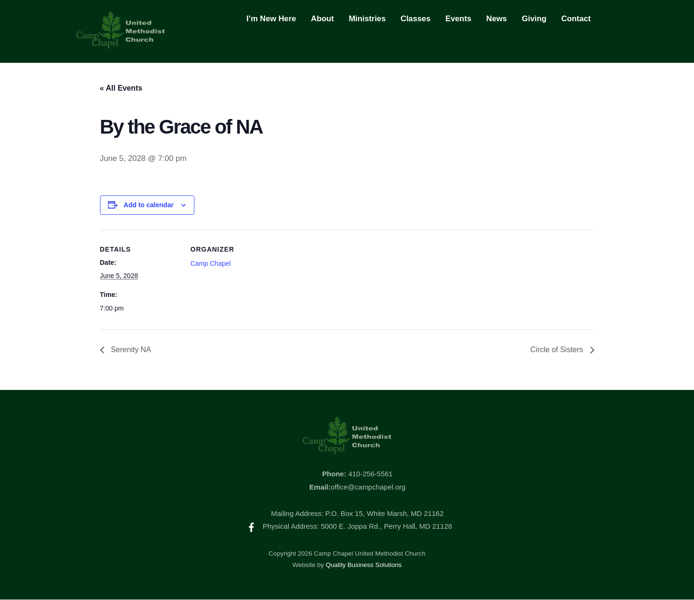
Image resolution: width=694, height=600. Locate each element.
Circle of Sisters (557, 350)
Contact (576, 18)
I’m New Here (271, 18)
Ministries (367, 18)
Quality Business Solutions (363, 564)
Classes (415, 18)
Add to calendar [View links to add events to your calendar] (149, 205)
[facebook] (251, 527)
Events (458, 18)
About (322, 18)
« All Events (121, 88)
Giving (534, 18)
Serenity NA (130, 350)
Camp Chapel (211, 263)
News (496, 18)
